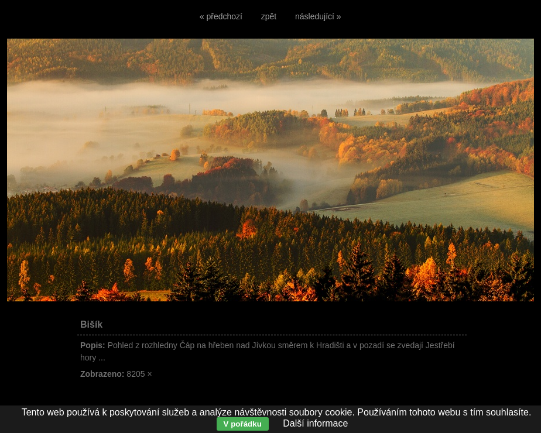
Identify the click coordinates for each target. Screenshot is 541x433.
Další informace (315, 423)
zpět (268, 16)
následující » (318, 16)
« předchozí (221, 16)
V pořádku (243, 424)
